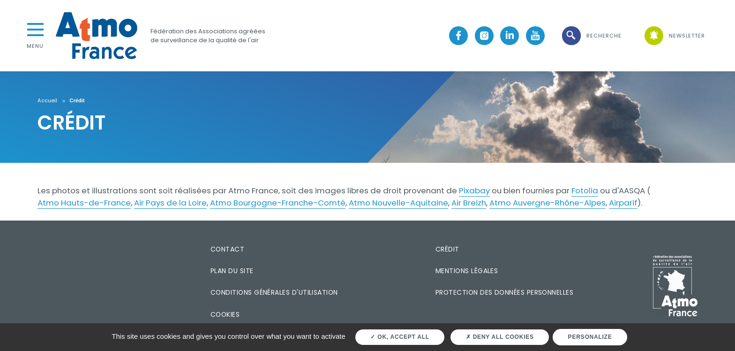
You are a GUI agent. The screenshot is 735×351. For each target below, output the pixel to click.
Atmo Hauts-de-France (84, 202)
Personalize (590, 337)
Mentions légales (466, 270)
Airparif (623, 202)
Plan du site (232, 270)
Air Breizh (468, 202)
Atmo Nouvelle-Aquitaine (398, 202)
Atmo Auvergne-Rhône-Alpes (547, 202)
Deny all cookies (500, 337)
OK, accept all (399, 337)
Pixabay (474, 190)
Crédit (447, 249)
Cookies (225, 314)
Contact (227, 249)
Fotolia (584, 190)
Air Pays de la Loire (170, 202)
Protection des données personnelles (504, 292)
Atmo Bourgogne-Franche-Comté (277, 202)
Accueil (47, 101)
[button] (591, 36)
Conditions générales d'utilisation (274, 292)
